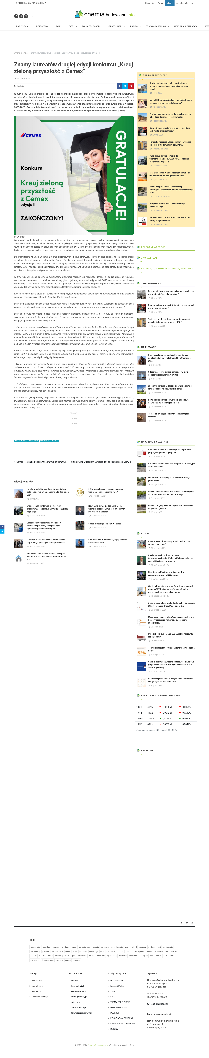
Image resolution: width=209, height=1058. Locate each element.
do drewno (34, 960)
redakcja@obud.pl (184, 3)
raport (145, 956)
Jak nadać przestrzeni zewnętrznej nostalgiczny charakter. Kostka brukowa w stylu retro (172, 190)
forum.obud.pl (77, 986)
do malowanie (117, 947)
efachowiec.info (78, 991)
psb (151, 956)
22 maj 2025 (156, 298)
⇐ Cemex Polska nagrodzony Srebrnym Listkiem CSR (40, 462)
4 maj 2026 (156, 379)
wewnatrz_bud (84, 947)
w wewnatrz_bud (161, 951)
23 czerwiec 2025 (160, 210)
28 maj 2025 (157, 135)
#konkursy (45, 441)
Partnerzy (36, 991)
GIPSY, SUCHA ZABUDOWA (122, 1023)
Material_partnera (62, 956)
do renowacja (168, 956)
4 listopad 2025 (157, 655)
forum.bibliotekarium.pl (81, 1013)
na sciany (105, 947)
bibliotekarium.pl (78, 1007)
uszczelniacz (57, 951)
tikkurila (42, 956)
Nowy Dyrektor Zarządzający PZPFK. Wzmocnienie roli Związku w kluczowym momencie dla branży (106, 509)
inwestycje (93, 951)
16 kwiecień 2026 (37, 532)
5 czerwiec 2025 (159, 121)
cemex (68, 960)
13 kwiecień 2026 (99, 546)
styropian (123, 956)
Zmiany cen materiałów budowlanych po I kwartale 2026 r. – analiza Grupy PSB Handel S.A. (47, 557)
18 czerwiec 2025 (160, 149)
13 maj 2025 (156, 512)
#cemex (55, 441)
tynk (127, 951)
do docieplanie (138, 951)
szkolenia (101, 956)
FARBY (113, 996)
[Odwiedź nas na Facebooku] (16, 16)
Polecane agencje (151, 247)
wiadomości (35, 947)
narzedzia (133, 956)
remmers (76, 960)
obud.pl (74, 980)
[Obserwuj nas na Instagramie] (26, 16)
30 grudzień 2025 (158, 610)
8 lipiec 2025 (156, 685)
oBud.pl (170, 3)
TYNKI (113, 991)
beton (50, 956)
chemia (96, 947)
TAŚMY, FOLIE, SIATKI (120, 1002)
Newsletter (149, 3)
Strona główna (21, 53)
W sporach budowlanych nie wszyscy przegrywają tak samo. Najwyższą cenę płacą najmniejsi (47, 509)
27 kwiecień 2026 (99, 496)
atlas (75, 951)
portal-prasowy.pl (79, 996)
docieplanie (168, 947)
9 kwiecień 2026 (37, 563)
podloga (151, 947)
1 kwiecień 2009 (158, 456)
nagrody (142, 947)
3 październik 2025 (159, 579)
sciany (68, 951)
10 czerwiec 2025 (160, 224)
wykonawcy (35, 951)
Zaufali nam (147, 258)
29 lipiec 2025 (157, 627)
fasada (121, 951)
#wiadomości (21, 441)
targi (102, 951)
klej (159, 947)
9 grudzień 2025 (159, 179)
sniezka (174, 951)
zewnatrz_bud (131, 947)
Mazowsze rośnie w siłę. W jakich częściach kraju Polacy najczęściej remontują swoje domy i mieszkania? (171, 620)
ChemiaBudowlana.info (98, 1045)
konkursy (83, 951)
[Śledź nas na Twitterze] (21, 16)
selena (91, 956)
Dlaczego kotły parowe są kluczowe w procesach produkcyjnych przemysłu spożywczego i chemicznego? (44, 526)
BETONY (114, 1029)
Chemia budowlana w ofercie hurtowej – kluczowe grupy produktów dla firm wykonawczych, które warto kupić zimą (171, 665)
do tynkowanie (48, 960)
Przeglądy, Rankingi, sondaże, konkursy (165, 268)
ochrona (56, 947)
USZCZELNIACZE (118, 1007)
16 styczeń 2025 (158, 484)
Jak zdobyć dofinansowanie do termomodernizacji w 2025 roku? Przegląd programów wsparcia (169, 159)
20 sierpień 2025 (158, 470)
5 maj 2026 (35, 499)
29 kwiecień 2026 (158, 393)
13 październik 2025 (160, 565)
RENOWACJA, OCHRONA (121, 1018)
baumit (149, 951)
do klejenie (82, 956)
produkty (65, 947)
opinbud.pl (75, 1002)
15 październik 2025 (160, 596)
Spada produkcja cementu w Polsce (104, 524)
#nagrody (33, 441)
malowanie (111, 951)
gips (73, 956)
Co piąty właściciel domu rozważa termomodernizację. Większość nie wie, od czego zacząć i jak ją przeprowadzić (171, 558)
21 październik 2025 (161, 196)
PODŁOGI (114, 1013)
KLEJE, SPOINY (117, 986)
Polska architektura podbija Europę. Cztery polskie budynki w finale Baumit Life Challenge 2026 (48, 492)
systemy (59, 960)
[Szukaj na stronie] (33, 16)
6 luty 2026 (157, 93)
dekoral (33, 956)
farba (74, 947)
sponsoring (112, 956)
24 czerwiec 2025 (159, 641)
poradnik (46, 951)
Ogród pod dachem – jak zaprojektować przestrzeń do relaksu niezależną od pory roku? (169, 86)
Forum (160, 3)
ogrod (158, 956)
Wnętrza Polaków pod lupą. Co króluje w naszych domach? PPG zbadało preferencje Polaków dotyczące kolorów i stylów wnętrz (170, 589)
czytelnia (46, 947)
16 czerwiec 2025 (159, 548)
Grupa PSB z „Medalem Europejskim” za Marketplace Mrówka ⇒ (102, 462)
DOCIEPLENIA (116, 980)
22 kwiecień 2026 (37, 516)
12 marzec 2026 (158, 671)
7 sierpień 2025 (159, 107)
